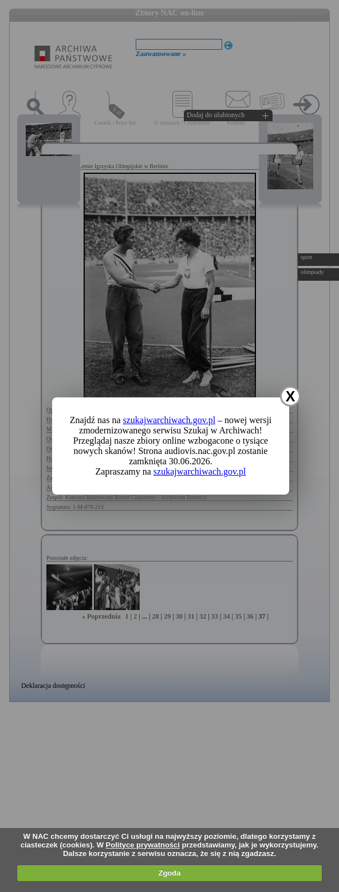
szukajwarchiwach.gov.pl (169, 420)
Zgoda (169, 873)
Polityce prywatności (143, 845)
